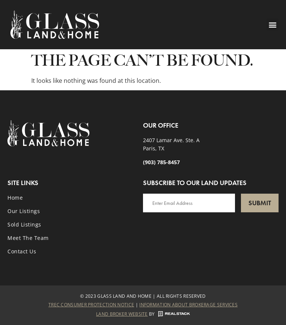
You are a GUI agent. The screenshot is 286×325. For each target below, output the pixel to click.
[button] (272, 24)
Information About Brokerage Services (188, 304)
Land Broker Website (122, 314)
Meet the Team (28, 237)
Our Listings (23, 211)
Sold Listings (24, 224)
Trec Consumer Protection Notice (91, 304)
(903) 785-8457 (161, 162)
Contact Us (21, 251)
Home (15, 197)
